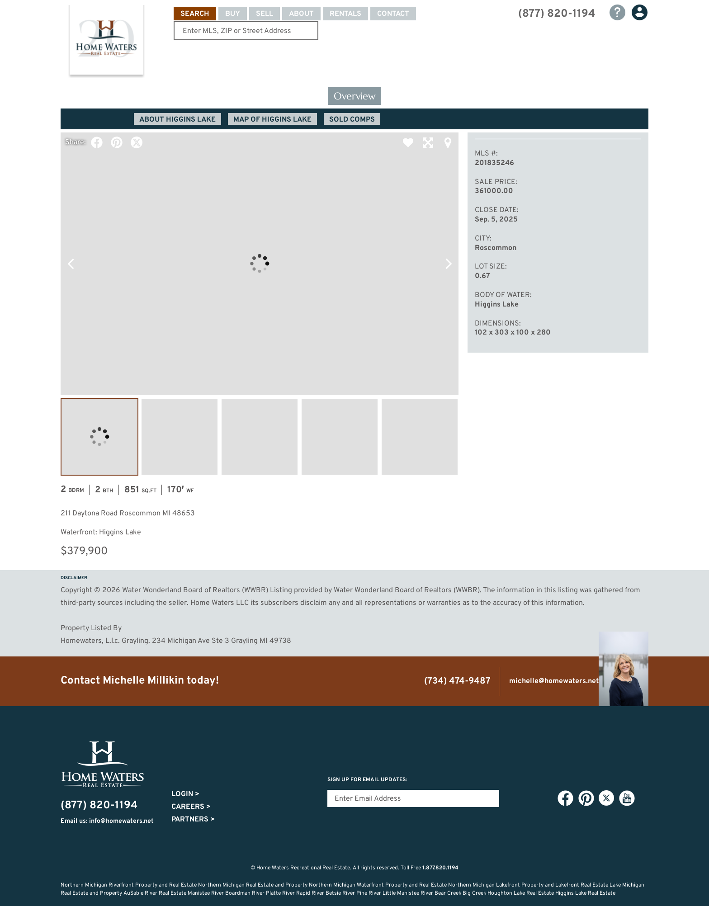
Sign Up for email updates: (367, 779)
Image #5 (420, 437)
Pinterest (117, 142)
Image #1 (99, 437)
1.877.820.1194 (440, 868)
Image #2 (179, 437)
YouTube (626, 798)
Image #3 (260, 437)
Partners (193, 819)
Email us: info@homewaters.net (107, 821)
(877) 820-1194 (556, 14)
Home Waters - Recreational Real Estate (106, 41)
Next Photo (448, 264)
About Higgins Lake (177, 119)
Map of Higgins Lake (272, 119)
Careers (191, 807)
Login (185, 794)
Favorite (408, 142)
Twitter (137, 142)
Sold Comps (352, 119)
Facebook (97, 142)
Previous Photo (70, 264)
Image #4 (340, 437)
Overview (355, 96)
